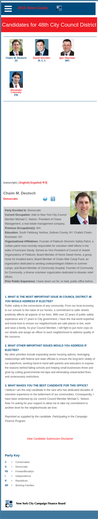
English (24, 182)
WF (67, 60)
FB (16, 95)
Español (35, 182)
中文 (45, 182)
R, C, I (41, 60)
